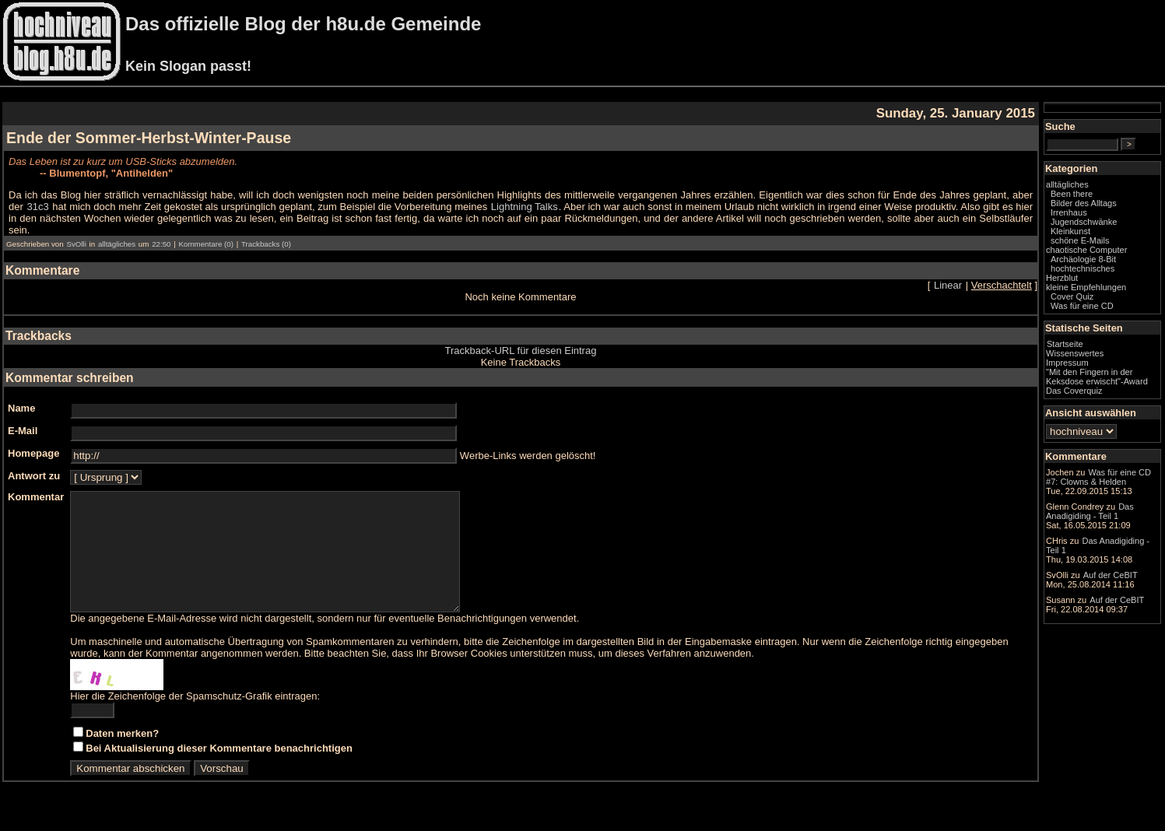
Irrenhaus (1069, 212)
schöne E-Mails (1080, 240)
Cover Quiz (1072, 296)
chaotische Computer (1086, 249)
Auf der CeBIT (1110, 575)
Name (21, 408)
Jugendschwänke (1084, 221)
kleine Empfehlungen (1086, 287)
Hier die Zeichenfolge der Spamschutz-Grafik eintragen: (195, 719)
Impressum (1067, 362)
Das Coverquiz (1074, 390)
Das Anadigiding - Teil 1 (1090, 511)
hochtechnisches (1082, 268)
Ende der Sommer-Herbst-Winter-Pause (148, 137)
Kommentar (36, 497)
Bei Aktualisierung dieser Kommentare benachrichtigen (219, 771)
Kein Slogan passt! (188, 66)
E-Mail (22, 431)
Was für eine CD (1082, 305)
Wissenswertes (1075, 353)
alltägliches (116, 244)
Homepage (33, 453)
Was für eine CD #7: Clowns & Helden (1098, 477)
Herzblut (1062, 277)
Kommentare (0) (205, 244)
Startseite (1065, 344)
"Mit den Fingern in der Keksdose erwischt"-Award (1097, 376)
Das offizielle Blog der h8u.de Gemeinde (303, 23)
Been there (1072, 193)
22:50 (161, 244)
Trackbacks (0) (266, 244)
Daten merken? (122, 757)
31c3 (37, 206)
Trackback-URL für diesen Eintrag (521, 350)
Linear (948, 285)
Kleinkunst (1070, 231)
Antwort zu (34, 476)
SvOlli (76, 244)
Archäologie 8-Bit (1083, 259)
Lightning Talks (524, 206)
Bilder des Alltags (1084, 203)
